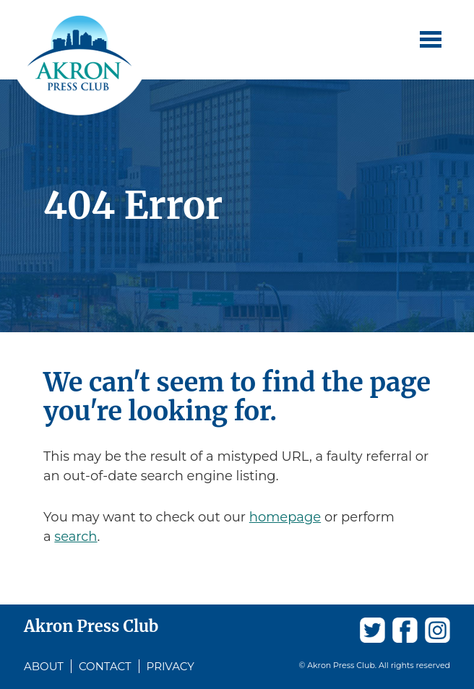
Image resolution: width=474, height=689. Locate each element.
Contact (105, 666)
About (44, 666)
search (75, 537)
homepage (285, 517)
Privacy (170, 666)
